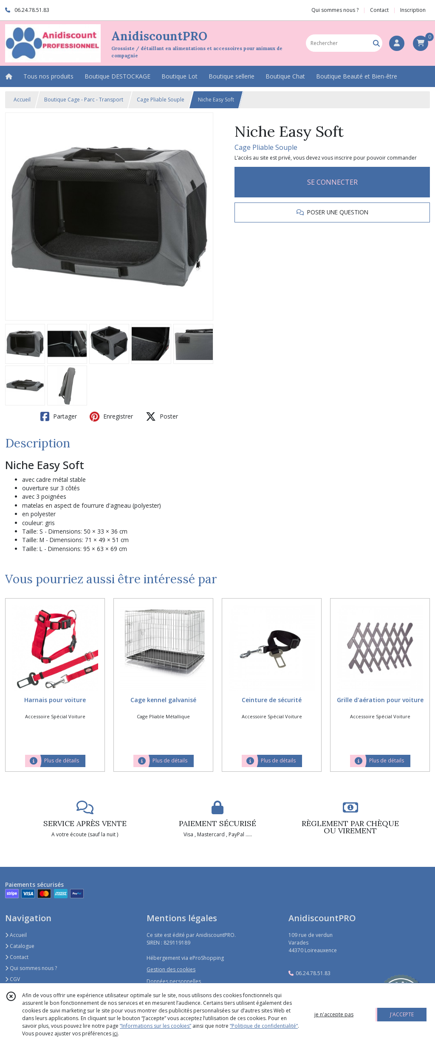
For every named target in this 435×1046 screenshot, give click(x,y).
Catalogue (19, 946)
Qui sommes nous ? (31, 968)
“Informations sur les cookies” (155, 1025)
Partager (58, 416)
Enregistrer (111, 416)
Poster (162, 416)
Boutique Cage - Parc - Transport (83, 99)
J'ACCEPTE (402, 1014)
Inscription (413, 10)
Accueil (22, 99)
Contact (379, 10)
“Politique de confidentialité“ (264, 1025)
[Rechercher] (376, 43)
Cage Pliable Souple (160, 99)
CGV (12, 979)
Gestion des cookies (171, 969)
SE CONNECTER (332, 182)
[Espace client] (396, 43)
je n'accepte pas (333, 1014)
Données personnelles (174, 981)
